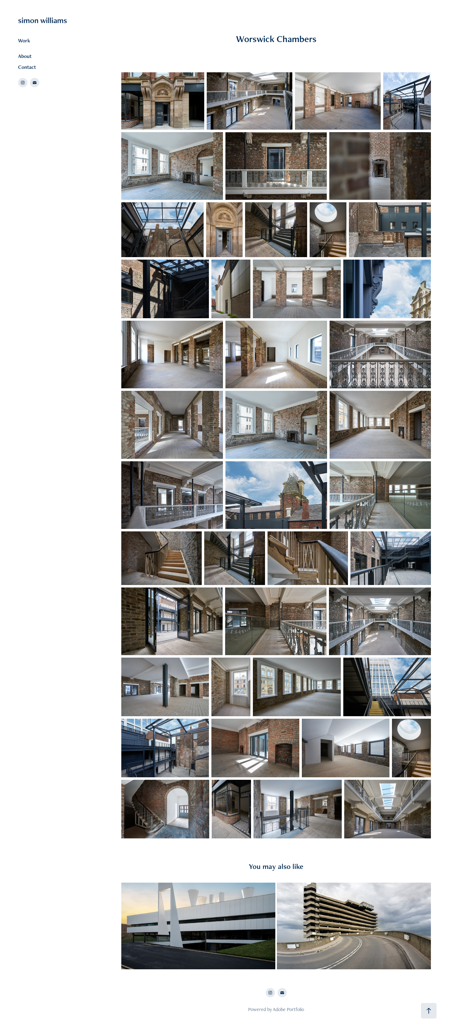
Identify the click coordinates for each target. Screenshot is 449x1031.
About (24, 56)
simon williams (42, 20)
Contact (27, 67)
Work (24, 40)
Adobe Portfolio (288, 1009)
